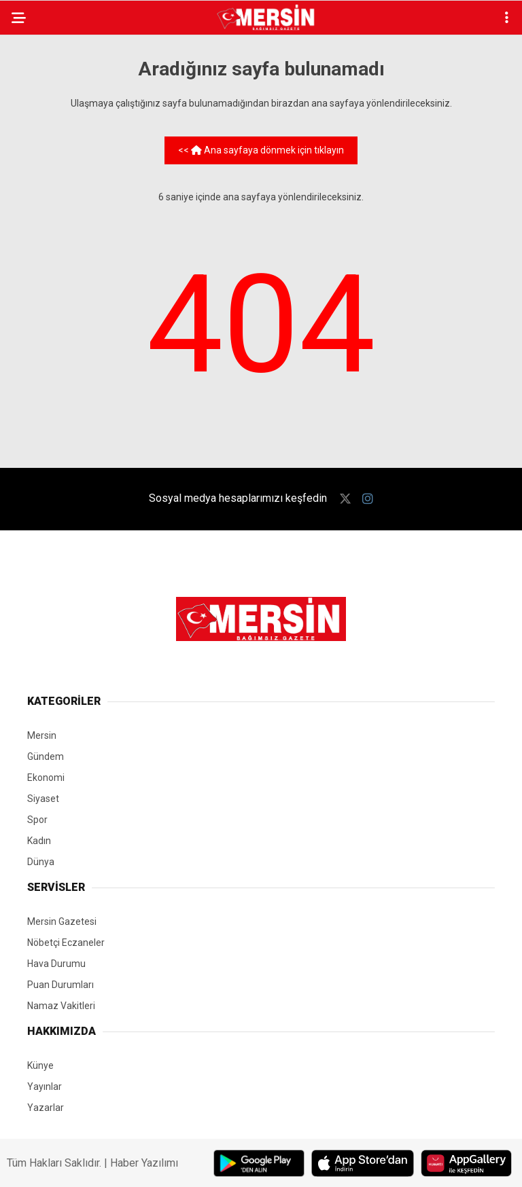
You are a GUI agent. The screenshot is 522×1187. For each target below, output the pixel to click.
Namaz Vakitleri (61, 1005)
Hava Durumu (56, 963)
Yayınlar (44, 1086)
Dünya (40, 861)
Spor (37, 819)
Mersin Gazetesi (62, 921)
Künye (40, 1065)
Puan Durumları (60, 984)
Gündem (45, 756)
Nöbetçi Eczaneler (66, 942)
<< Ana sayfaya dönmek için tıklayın (261, 150)
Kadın (39, 840)
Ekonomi (46, 777)
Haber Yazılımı (144, 1162)
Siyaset (43, 798)
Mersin (41, 735)
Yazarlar (45, 1107)
